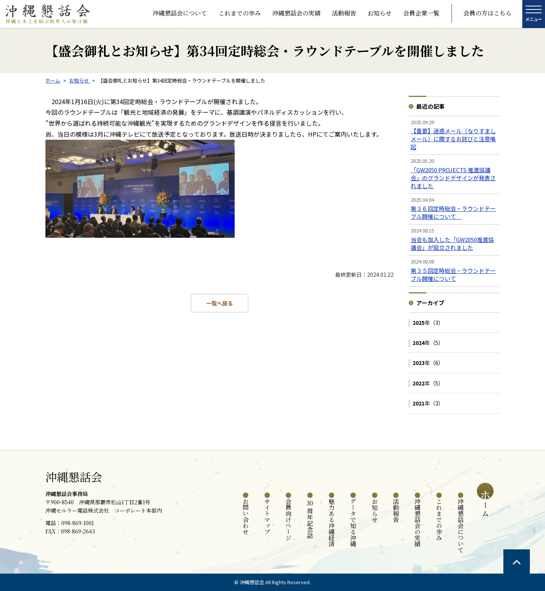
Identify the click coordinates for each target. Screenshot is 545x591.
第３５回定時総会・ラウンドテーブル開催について (453, 274)
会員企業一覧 (421, 13)
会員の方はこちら (487, 13)
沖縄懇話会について (180, 13)
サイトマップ (267, 516)
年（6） (428, 362)
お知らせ (379, 13)
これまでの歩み (239, 13)
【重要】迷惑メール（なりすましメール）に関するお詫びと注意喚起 (453, 139)
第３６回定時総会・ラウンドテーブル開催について (453, 212)
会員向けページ (288, 519)
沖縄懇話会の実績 (296, 13)
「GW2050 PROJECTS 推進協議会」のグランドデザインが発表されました (453, 178)
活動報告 (344, 13)
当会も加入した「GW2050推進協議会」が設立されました (452, 243)
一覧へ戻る (219, 303)
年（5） (428, 342)
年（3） (428, 322)
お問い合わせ (245, 516)
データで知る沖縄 (353, 522)
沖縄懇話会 (73, 476)
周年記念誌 (310, 518)
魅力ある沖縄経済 (331, 522)
